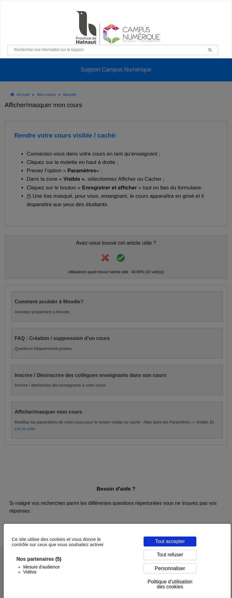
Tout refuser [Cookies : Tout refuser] (170, 554)
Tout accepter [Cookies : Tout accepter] (170, 541)
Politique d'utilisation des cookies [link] (170, 584)
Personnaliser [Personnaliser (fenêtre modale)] (170, 568)
